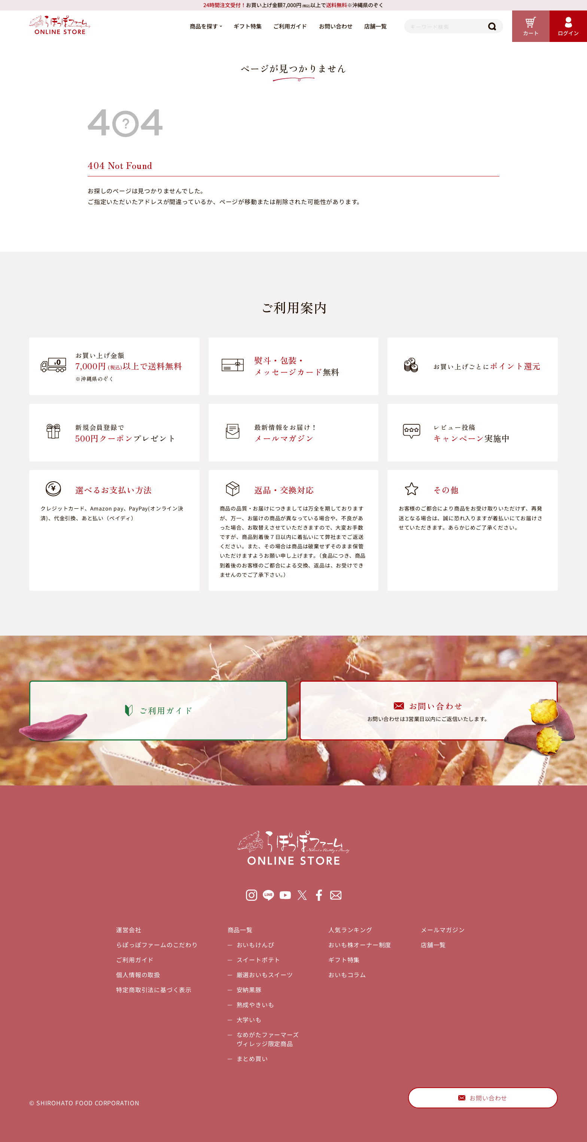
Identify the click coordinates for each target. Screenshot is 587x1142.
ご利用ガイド (290, 26)
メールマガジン (443, 929)
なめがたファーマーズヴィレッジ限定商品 (268, 1039)
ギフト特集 (248, 26)
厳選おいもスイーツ (265, 974)
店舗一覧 (375, 26)
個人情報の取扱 (138, 974)
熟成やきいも (255, 1004)
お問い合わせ (336, 26)
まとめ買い (252, 1058)
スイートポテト (259, 959)
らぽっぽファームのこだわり (157, 944)
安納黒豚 (249, 989)
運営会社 (128, 929)
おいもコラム (347, 974)
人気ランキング (350, 929)
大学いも (249, 1019)
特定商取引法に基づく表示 (154, 989)
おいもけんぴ (255, 944)
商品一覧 (240, 929)
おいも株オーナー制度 (359, 944)
